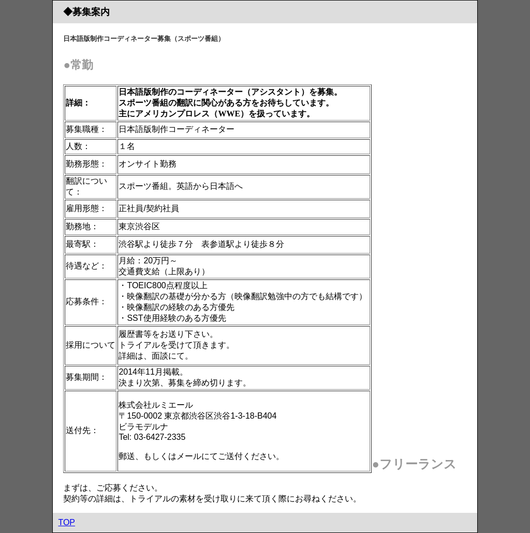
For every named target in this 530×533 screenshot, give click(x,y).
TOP (66, 522)
